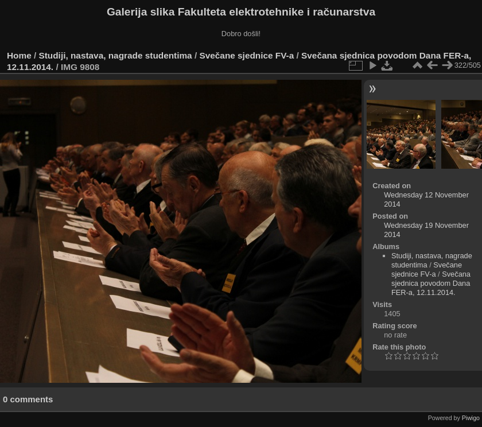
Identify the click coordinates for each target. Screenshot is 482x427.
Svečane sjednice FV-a (246, 55)
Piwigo (471, 417)
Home (19, 55)
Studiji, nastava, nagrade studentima (115, 55)
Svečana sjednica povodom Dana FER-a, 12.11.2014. (431, 283)
